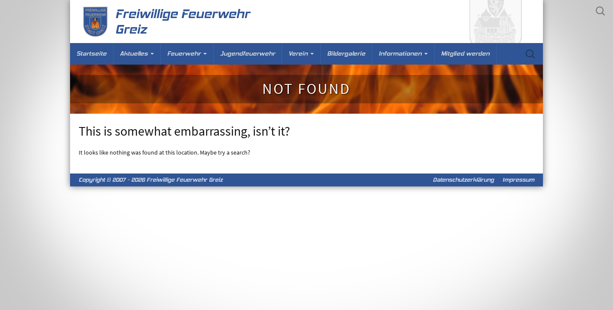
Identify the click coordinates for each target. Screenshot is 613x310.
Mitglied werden (465, 53)
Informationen (403, 53)
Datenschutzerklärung (463, 180)
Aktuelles (137, 53)
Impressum (518, 180)
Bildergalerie (346, 53)
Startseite (92, 53)
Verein (301, 53)
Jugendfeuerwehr (247, 53)
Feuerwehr (187, 53)
